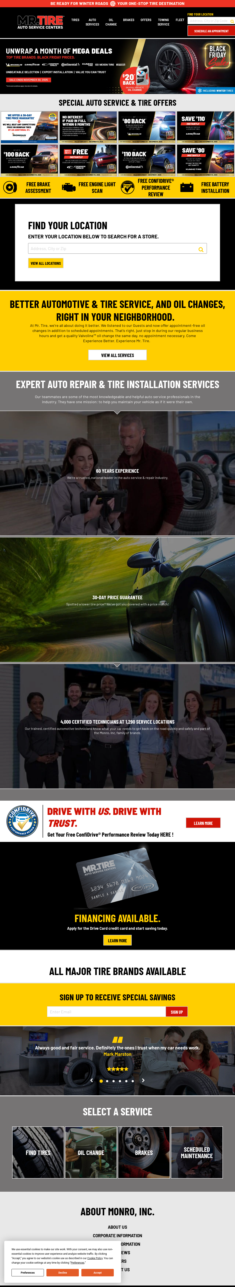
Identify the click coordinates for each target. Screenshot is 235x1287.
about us (117, 1227)
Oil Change (110, 22)
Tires (75, 20)
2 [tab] (109, 1082)
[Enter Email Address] (106, 1012)
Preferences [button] (77, 1262)
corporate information (117, 1236)
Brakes (128, 20)
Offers (145, 20)
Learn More (203, 823)
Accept (98, 1272)
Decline (62, 1272)
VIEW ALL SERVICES (117, 356)
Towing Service (163, 22)
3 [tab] (115, 1082)
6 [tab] (134, 1082)
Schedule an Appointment (211, 31)
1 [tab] (103, 1082)
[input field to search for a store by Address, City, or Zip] (117, 248)
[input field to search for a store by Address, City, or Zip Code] (211, 20)
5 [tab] (128, 1082)
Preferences (28, 1272)
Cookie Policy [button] (94, 1258)
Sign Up (177, 1012)
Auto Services (92, 22)
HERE (165, 834)
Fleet (179, 20)
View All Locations (47, 263)
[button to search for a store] (232, 20)
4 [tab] (122, 1082)
